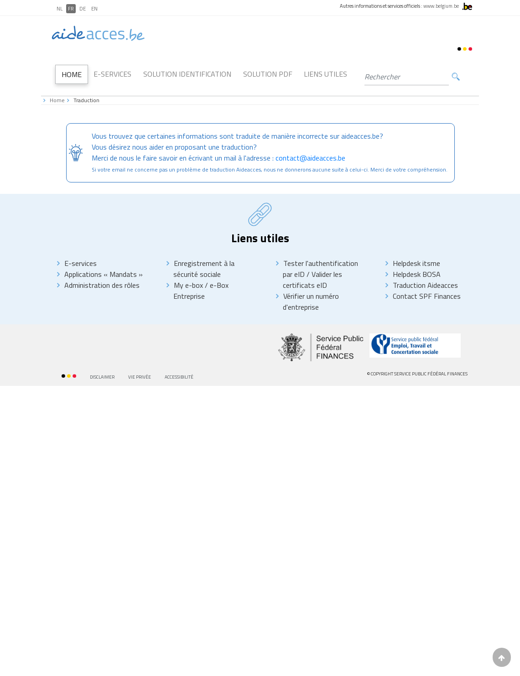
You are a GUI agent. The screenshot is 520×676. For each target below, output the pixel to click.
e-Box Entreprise (201, 291)
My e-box (188, 285)
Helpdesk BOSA (417, 274)
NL (59, 8)
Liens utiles (325, 73)
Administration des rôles (102, 285)
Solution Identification (187, 73)
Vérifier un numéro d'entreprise (311, 301)
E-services (80, 263)
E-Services (112, 73)
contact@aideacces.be (310, 157)
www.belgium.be (441, 6)
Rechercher (456, 77)
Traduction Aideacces (425, 285)
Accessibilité (179, 377)
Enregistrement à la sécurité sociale (203, 269)
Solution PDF (267, 73)
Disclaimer (102, 377)
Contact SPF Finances (427, 296)
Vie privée (139, 377)
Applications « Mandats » (103, 274)
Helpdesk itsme (416, 263)
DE (82, 8)
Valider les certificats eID (312, 280)
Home (72, 74)
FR (71, 8)
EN (94, 8)
